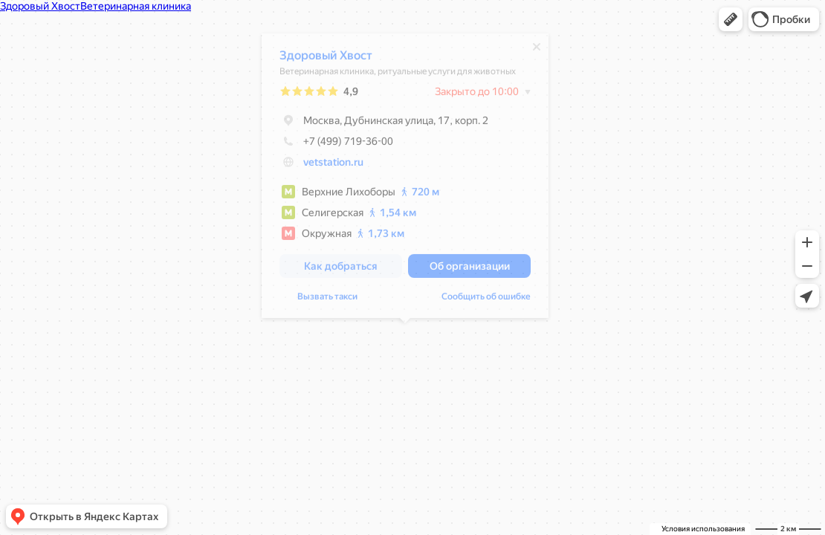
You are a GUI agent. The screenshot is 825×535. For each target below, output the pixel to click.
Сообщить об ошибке (486, 300)
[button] (730, 19)
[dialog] (405, 179)
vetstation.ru (333, 166)
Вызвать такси (327, 300)
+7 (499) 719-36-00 (336, 145)
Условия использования (703, 529)
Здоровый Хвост (325, 59)
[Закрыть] (537, 50)
